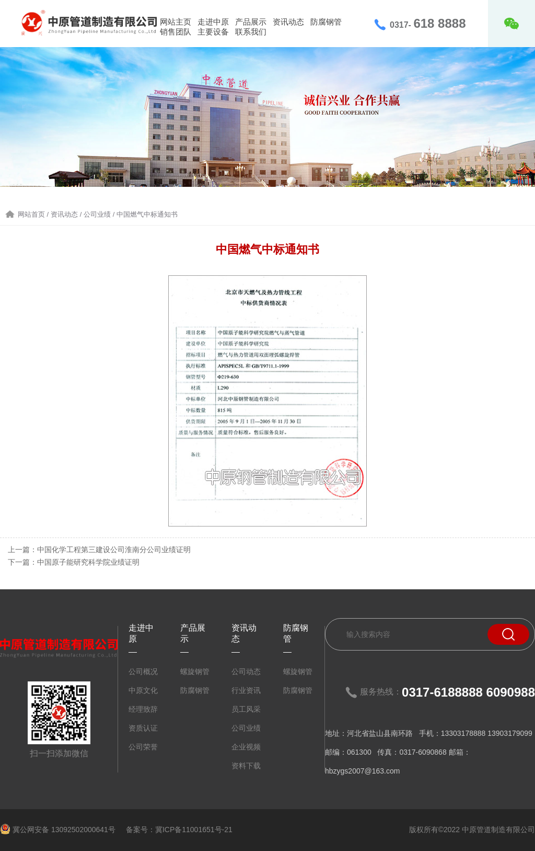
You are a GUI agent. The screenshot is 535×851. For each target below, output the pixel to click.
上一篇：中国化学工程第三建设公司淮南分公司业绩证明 (99, 549)
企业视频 (246, 747)
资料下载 (246, 766)
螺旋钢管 (195, 671)
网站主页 (175, 21)
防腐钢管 (326, 21)
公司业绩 (246, 728)
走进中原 (213, 21)
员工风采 (246, 709)
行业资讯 (246, 690)
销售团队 (175, 31)
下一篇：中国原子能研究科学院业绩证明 (73, 562)
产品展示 (250, 21)
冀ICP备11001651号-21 (193, 829)
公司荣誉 (143, 747)
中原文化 (143, 690)
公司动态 (246, 671)
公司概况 (143, 671)
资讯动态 (288, 21)
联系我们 (250, 31)
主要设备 (213, 31)
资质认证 (143, 728)
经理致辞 (143, 709)
